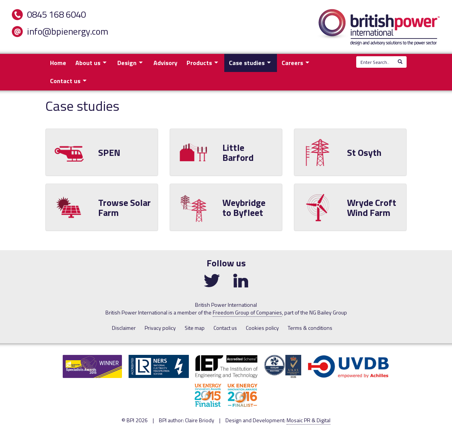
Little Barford (238, 152)
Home (58, 62)
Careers (292, 62)
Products (199, 62)
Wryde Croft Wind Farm (371, 207)
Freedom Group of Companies (247, 312)
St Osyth (364, 152)
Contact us (65, 80)
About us (87, 62)
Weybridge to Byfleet (243, 207)
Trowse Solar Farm (124, 207)
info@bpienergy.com (67, 31)
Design (127, 62)
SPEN (109, 152)
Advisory (165, 62)
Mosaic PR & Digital (308, 420)
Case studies (247, 62)
